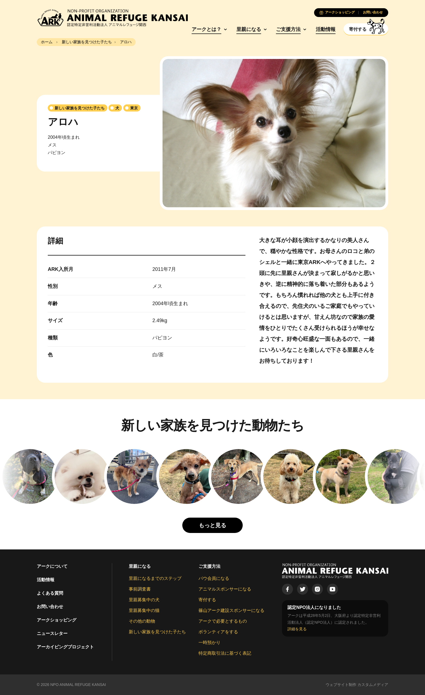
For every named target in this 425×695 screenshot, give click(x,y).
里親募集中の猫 (144, 610)
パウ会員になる (213, 578)
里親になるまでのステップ (155, 578)
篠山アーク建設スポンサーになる (231, 610)
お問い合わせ (50, 606)
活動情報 (325, 29)
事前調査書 (140, 589)
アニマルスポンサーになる (224, 589)
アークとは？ (206, 29)
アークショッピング (56, 620)
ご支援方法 (288, 29)
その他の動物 (142, 621)
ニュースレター (52, 633)
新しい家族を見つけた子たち (157, 631)
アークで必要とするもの (222, 621)
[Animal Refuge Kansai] (112, 17)
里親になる (248, 29)
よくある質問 (50, 593)
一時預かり (209, 642)
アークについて (52, 566)
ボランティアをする (218, 631)
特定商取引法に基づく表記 (224, 653)
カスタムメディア (372, 684)
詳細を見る (297, 629)
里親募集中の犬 (144, 599)
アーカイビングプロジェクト (65, 647)
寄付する (207, 599)
